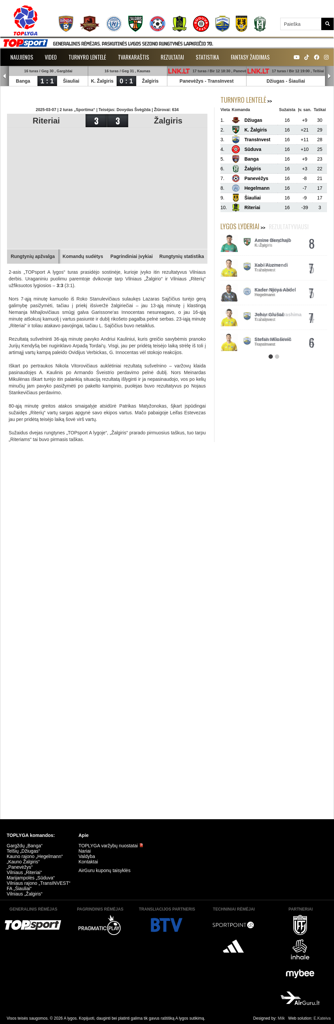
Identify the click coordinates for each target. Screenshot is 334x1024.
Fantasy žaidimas (250, 57)
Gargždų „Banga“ (24, 845)
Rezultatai (172, 57)
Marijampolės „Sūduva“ (31, 877)
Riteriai (46, 120)
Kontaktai (88, 861)
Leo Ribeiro (267, 265)
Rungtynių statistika (181, 256)
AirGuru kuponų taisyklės (104, 870)
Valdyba (86, 856)
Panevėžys (192, 81)
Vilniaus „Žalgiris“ (24, 894)
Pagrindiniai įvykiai (132, 256)
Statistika (207, 57)
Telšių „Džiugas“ (23, 851)
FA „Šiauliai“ (19, 888)
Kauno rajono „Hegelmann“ (35, 856)
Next (329, 76)
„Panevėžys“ (20, 867)
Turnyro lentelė (87, 57)
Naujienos (21, 57)
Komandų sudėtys (82, 256)
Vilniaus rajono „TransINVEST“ (38, 883)
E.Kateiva (322, 1018)
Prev (4, 76)
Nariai (84, 851)
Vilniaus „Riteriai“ (24, 872)
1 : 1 (47, 81)
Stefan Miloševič (273, 289)
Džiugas (276, 81)
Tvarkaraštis (133, 57)
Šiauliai (71, 81)
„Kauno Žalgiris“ (23, 861)
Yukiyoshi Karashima (278, 314)
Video (51, 57)
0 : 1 (126, 81)
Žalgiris (150, 81)
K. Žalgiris (102, 81)
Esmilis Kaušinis (273, 339)
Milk (281, 1018)
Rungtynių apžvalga (33, 256)
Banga (23, 81)
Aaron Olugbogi (272, 240)
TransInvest (221, 81)
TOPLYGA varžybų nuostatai (110, 845)
